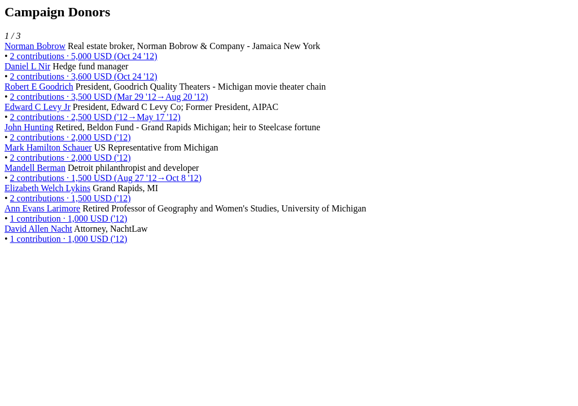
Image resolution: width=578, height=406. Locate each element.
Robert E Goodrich (39, 86)
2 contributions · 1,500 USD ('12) (70, 198)
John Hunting (29, 127)
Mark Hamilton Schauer (48, 147)
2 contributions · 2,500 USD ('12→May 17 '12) (95, 117)
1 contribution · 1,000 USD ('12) (69, 218)
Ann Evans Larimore (42, 208)
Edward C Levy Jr (38, 107)
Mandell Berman (35, 168)
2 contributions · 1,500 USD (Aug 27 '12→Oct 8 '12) (106, 178)
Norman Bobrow (35, 46)
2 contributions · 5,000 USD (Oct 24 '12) (83, 56)
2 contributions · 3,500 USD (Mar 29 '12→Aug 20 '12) (109, 97)
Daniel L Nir (27, 66)
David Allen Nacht (38, 228)
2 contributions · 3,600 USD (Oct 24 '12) (83, 76)
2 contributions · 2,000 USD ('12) (70, 137)
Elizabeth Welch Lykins (47, 188)
